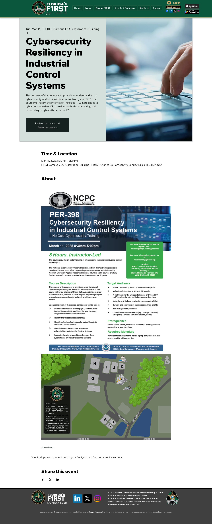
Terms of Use (134, 504)
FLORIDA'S (57, 4)
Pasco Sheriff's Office (138, 495)
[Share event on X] (50, 479)
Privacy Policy (144, 501)
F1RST (57, 8)
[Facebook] (167, 10)
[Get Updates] (173, 7)
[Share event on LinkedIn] (57, 479)
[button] (103, 8)
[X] (174, 10)
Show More (47, 447)
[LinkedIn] (171, 10)
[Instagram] (178, 10)
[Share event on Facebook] (42, 479)
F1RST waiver (166, 512)
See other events (47, 127)
